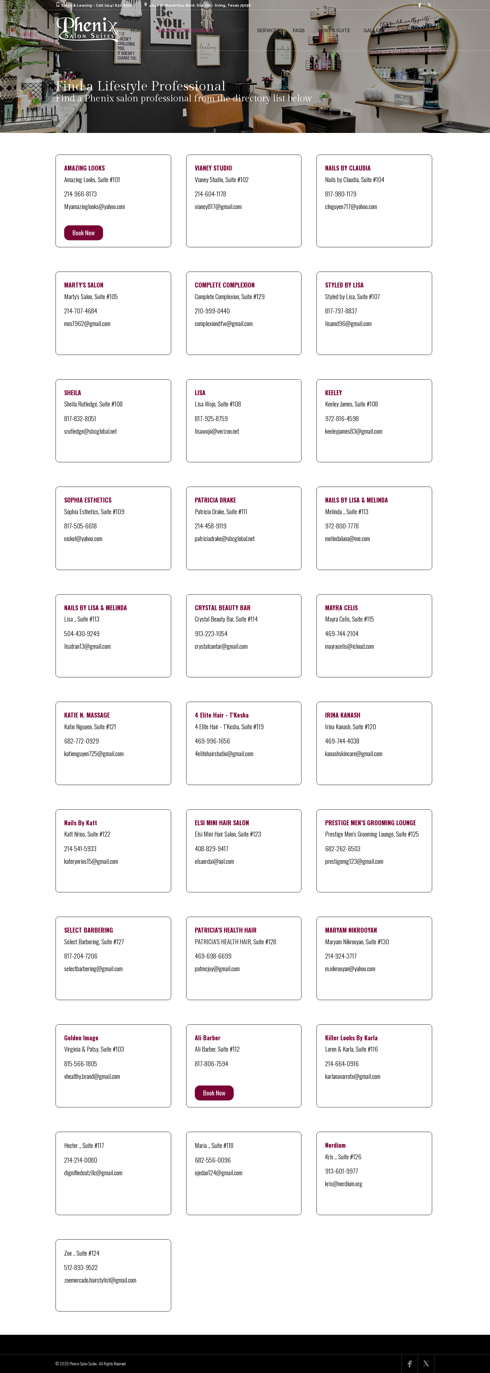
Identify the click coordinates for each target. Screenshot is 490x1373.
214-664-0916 (342, 1063)
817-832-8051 (80, 418)
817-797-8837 (341, 310)
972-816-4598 (342, 418)
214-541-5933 (80, 848)
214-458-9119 (210, 525)
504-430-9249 (81, 633)
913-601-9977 (341, 1170)
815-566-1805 (80, 1063)
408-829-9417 (211, 848)
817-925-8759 (211, 418)
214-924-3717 (341, 955)
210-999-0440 (212, 310)
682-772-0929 (81, 740)
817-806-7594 (211, 1063)
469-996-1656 (212, 740)
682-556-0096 (213, 1159)
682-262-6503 (342, 848)
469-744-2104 (341, 633)
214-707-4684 (80, 310)
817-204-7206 (80, 955)
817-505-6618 (80, 525)
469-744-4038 (342, 740)
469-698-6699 (213, 955)
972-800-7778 (342, 525)
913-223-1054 (211, 633)
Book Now (83, 232)
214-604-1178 (210, 193)
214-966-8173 (80, 193)
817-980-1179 (340, 193)
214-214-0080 (80, 1159)
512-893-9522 (81, 1267)
